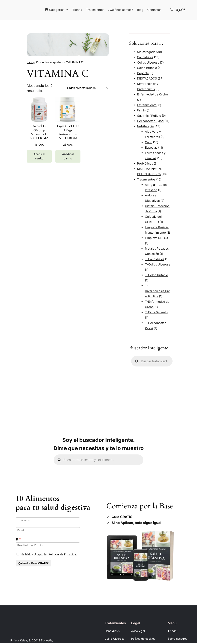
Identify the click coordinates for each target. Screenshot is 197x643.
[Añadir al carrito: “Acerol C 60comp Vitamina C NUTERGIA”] (39, 156)
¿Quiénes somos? (120, 10)
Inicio (30, 62)
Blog (140, 10)
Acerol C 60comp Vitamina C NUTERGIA (39, 132)
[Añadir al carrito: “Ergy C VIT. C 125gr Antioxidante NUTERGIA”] (67, 156)
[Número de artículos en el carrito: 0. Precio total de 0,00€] (177, 10)
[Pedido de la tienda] (87, 88)
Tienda (77, 10)
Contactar (154, 10)
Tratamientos (95, 10)
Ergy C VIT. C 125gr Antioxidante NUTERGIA (68, 132)
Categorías (58, 10)
